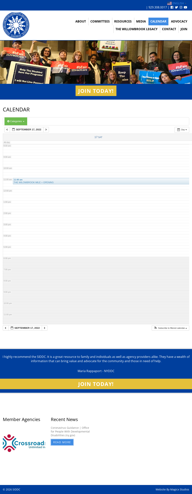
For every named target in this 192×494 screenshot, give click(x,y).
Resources (123, 21)
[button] (170, 328)
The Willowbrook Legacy (137, 29)
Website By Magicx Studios (172, 489)
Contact (169, 29)
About (80, 21)
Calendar (158, 21)
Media (141, 21)
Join (184, 29)
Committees (100, 21)
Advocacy (179, 21)
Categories (15, 121)
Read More (62, 442)
